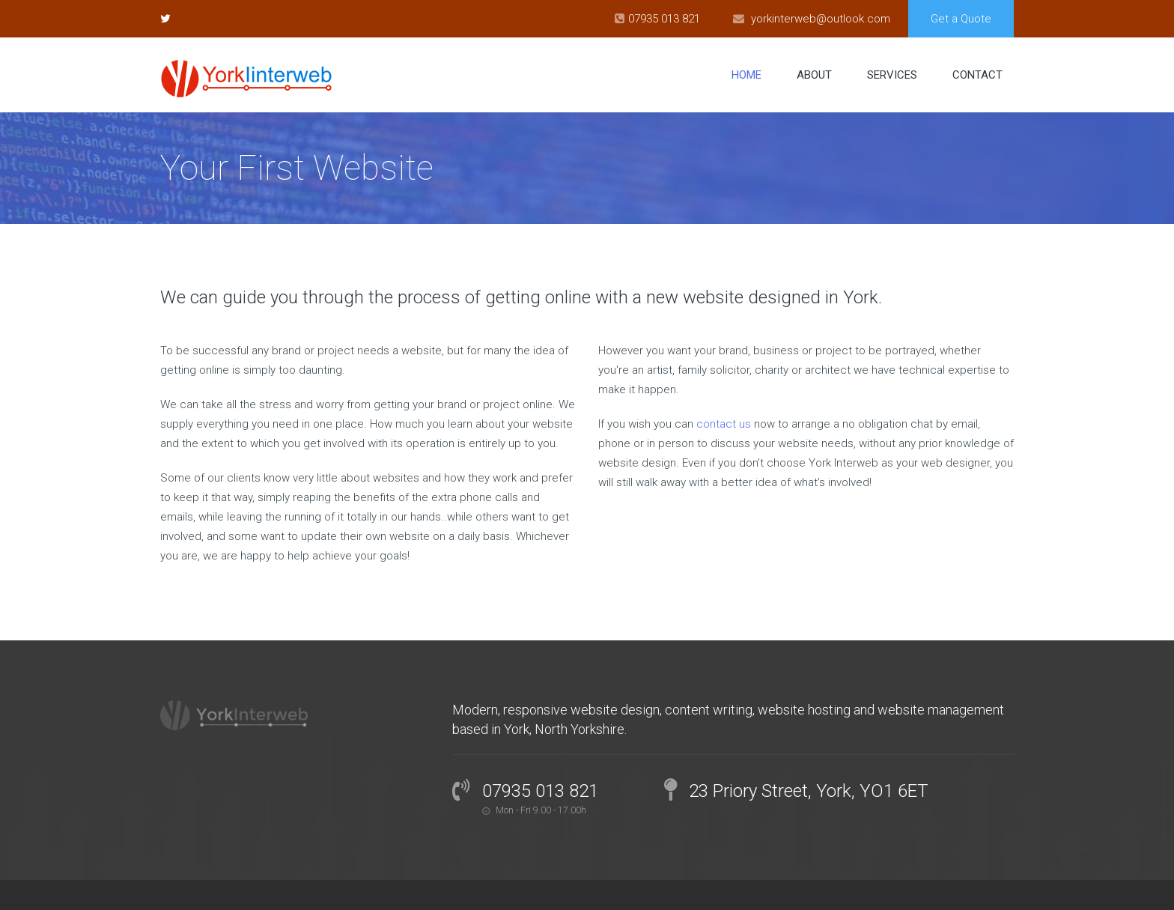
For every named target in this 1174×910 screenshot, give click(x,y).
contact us (723, 424)
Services (892, 75)
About (814, 75)
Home (746, 75)
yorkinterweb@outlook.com (820, 18)
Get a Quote (961, 18)
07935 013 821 (664, 18)
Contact (977, 75)
